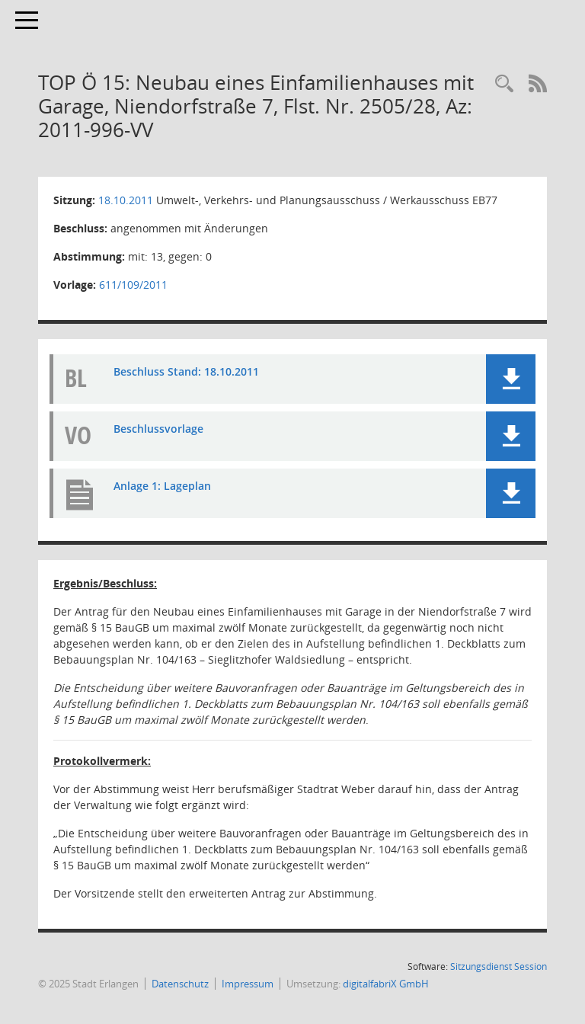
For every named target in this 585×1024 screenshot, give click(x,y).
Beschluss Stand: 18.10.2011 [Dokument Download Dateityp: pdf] (186, 371)
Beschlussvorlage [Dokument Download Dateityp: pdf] (158, 428)
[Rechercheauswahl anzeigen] (504, 84)
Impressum (247, 983)
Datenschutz (180, 983)
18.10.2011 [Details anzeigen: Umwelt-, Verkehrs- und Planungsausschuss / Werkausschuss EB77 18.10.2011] (125, 200)
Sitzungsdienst (498, 966)
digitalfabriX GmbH (386, 983)
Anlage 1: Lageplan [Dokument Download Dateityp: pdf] (162, 485)
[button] (510, 379)
